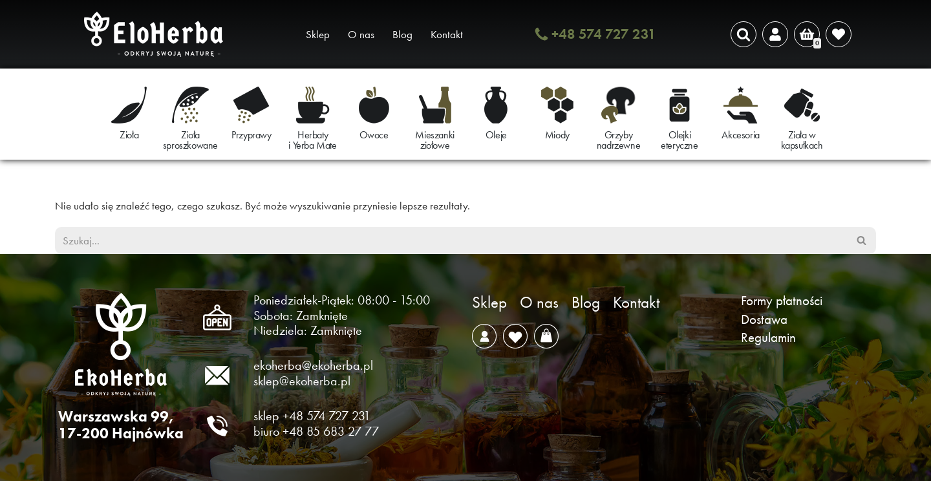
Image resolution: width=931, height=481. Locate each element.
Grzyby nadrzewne (618, 140)
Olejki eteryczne (679, 140)
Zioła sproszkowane (190, 140)
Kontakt (447, 34)
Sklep (318, 34)
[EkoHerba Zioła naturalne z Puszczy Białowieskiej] (157, 34)
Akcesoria (740, 135)
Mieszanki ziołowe (434, 140)
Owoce (374, 135)
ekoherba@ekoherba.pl (313, 365)
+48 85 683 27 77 (331, 431)
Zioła (129, 135)
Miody (557, 135)
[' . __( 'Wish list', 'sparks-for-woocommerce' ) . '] (838, 34)
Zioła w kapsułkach (802, 140)
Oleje (496, 135)
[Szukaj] (743, 34)
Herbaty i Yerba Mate (312, 140)
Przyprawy (251, 135)
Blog (402, 34)
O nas (361, 34)
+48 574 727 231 (603, 34)
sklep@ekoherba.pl (301, 380)
